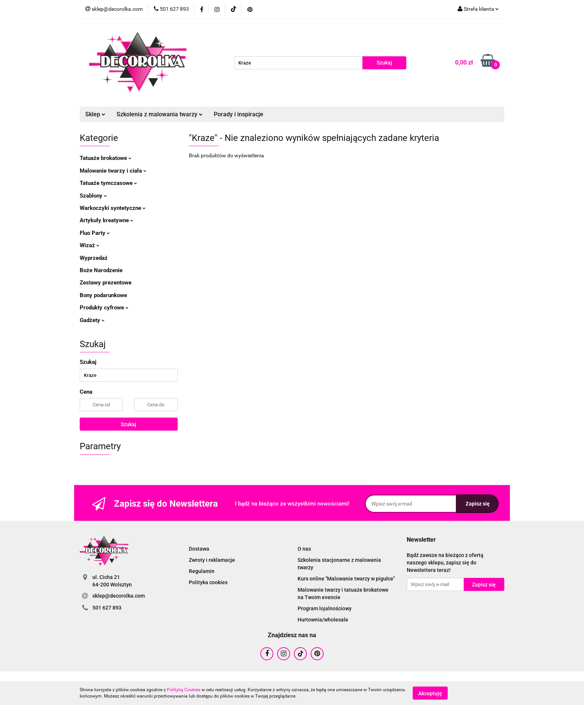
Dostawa (199, 549)
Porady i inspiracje (238, 114)
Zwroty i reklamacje (212, 560)
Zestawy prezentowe (105, 282)
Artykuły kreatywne (106, 220)
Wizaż (89, 245)
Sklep (95, 114)
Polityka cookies (208, 582)
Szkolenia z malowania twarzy (160, 114)
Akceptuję (430, 693)
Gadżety (92, 320)
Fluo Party (95, 233)
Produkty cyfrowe (104, 307)
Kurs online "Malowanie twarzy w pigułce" (346, 579)
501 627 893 (106, 608)
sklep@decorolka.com (118, 596)
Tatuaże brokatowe (105, 158)
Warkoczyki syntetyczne (113, 208)
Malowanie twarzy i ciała (113, 170)
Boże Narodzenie (101, 270)
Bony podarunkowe (103, 295)
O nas (304, 549)
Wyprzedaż (94, 258)
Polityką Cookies (183, 689)
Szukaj (128, 424)
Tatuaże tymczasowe (108, 183)
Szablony (93, 195)
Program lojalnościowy (325, 608)
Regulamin (202, 571)
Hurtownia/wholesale (323, 620)
